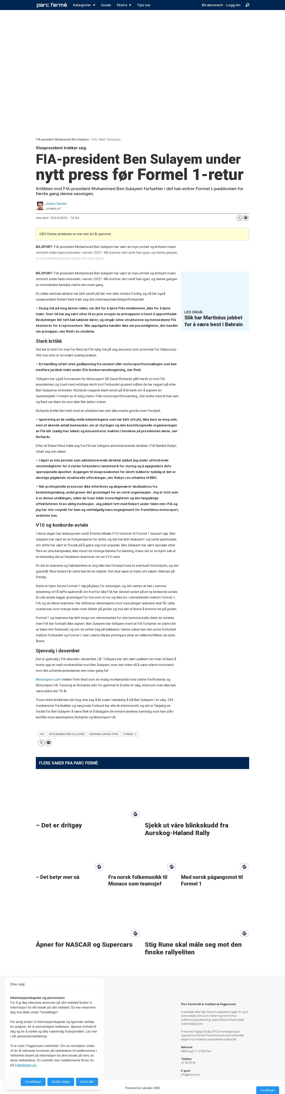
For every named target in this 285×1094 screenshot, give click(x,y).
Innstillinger (268, 1090)
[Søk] (248, 5)
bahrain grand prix (104, 734)
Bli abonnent (212, 5)
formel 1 (129, 734)
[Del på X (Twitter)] (239, 218)
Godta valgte (61, 1081)
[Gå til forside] (52, 5)
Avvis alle (87, 1081)
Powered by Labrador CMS (142, 1088)
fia (42, 734)
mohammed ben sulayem (67, 734)
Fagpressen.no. (26, 1065)
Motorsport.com (48, 679)
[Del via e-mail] (246, 218)
